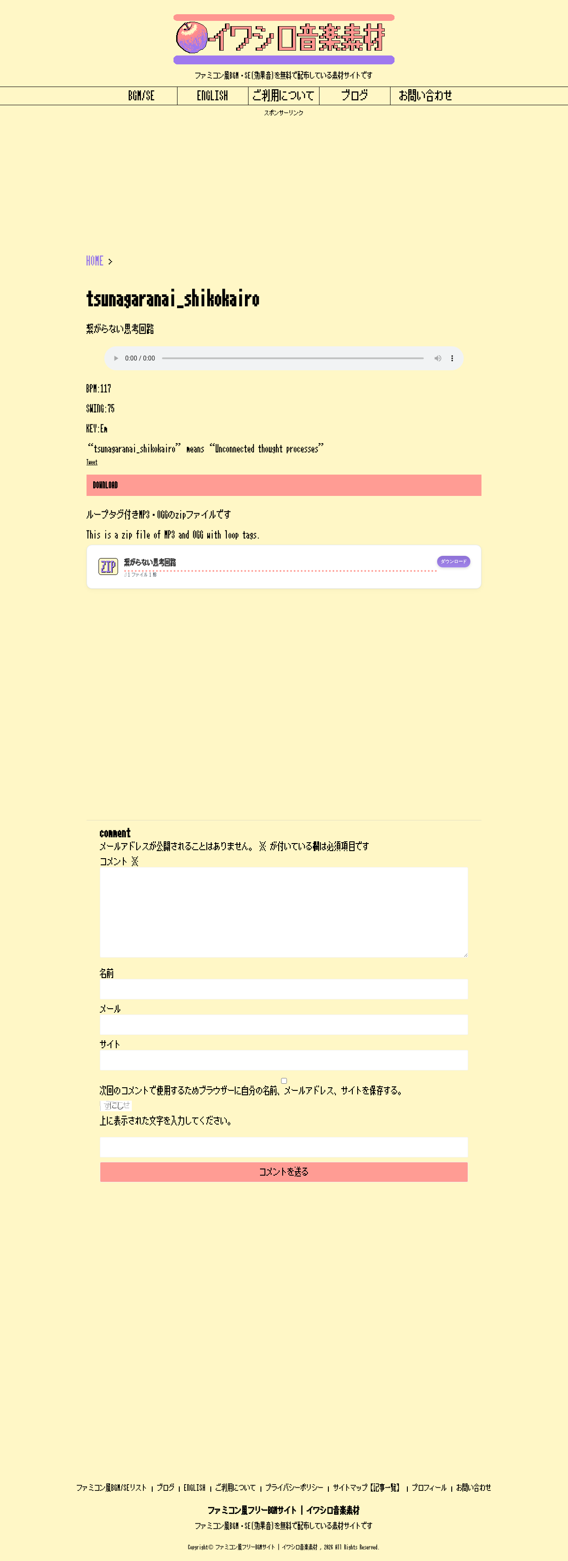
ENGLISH (213, 96)
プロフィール (429, 1252)
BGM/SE (142, 96)
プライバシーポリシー (294, 1252)
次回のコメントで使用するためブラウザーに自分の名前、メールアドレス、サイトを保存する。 (252, 1091)
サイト (110, 1044)
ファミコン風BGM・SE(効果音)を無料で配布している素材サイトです (284, 1291)
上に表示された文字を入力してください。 (167, 1121)
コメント (119, 861)
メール (110, 1009)
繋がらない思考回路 (150, 563)
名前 (107, 973)
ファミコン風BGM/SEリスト (112, 1252)
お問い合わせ (426, 96)
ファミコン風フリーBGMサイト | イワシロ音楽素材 (284, 1276)
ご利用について (284, 96)
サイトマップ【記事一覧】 (367, 1252)
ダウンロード (454, 561)
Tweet (92, 462)
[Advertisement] (284, 179)
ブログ (355, 96)
